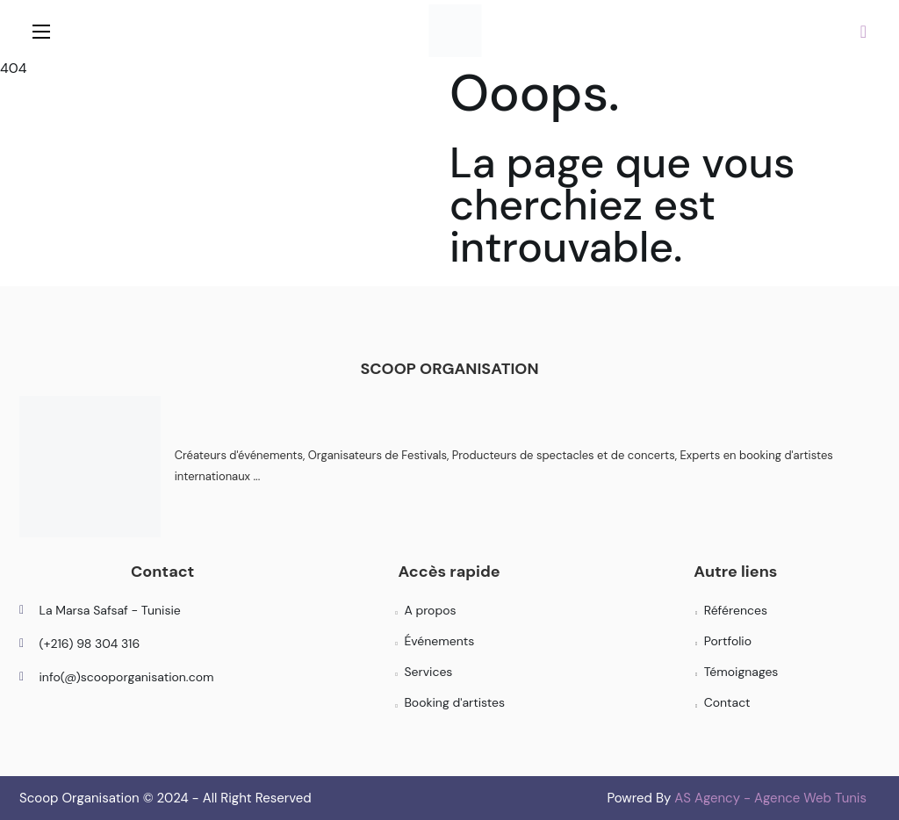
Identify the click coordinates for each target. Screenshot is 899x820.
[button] (863, 30)
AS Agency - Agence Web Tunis (770, 798)
